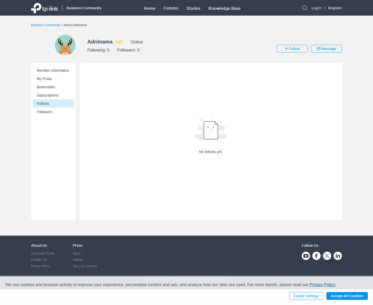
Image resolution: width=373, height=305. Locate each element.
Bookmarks (46, 87)
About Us (39, 245)
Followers (44, 112)
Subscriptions (48, 95)
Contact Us (39, 260)
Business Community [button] (84, 8)
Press (77, 245)
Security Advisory (85, 266)
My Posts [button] (44, 79)
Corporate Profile (43, 253)
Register (335, 8)
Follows (43, 103)
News (77, 253)
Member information (53, 70)
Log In (317, 8)
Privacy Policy (40, 266)
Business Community (46, 25)
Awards (78, 260)
